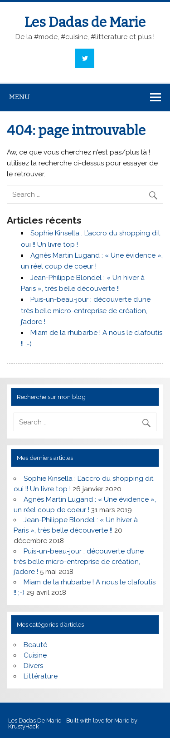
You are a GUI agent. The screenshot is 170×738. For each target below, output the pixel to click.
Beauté (35, 645)
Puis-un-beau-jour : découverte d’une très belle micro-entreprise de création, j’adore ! (86, 310)
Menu (19, 97)
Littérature (41, 676)
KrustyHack (23, 726)
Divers (33, 666)
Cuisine (35, 655)
